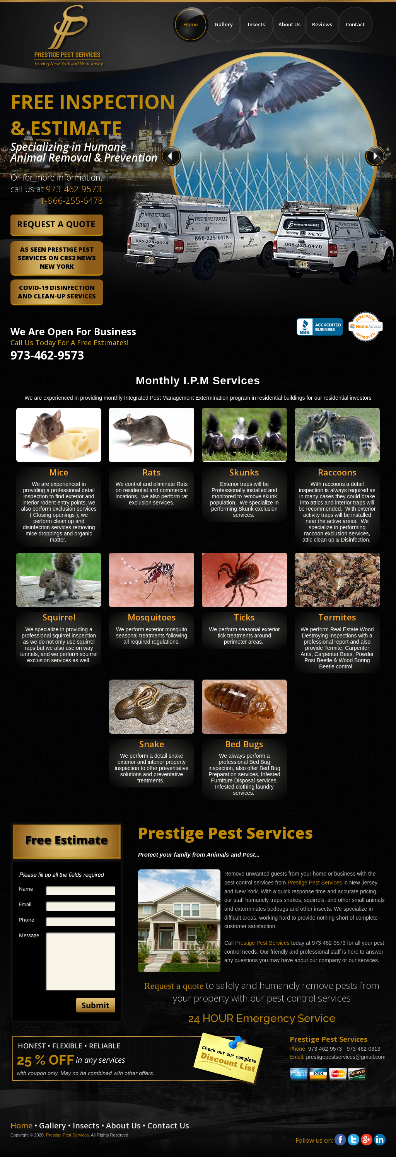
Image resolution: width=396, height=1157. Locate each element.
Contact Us (168, 1125)
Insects (256, 24)
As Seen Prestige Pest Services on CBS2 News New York (57, 258)
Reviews (322, 24)
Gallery (224, 24)
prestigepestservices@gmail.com (346, 1057)
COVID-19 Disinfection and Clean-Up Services (57, 291)
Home (191, 24)
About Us (289, 24)
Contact (355, 24)
